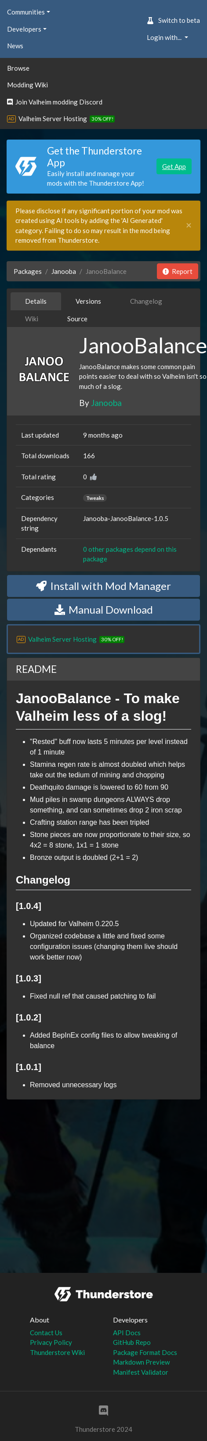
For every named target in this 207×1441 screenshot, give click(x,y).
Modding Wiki (27, 85)
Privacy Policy (51, 1342)
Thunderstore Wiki (57, 1352)
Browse (18, 68)
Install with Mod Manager (103, 585)
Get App (174, 166)
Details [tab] (36, 301)
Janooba (63, 271)
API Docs (127, 1333)
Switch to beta (173, 20)
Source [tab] (77, 319)
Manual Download (103, 609)
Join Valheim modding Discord (54, 102)
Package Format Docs (145, 1352)
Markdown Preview (141, 1362)
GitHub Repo (132, 1342)
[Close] (189, 225)
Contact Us (46, 1333)
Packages (28, 271)
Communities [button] (26, 12)
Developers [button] (24, 29)
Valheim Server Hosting (52, 118)
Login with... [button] (165, 37)
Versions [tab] (88, 301)
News (15, 46)
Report (177, 271)
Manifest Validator (140, 1372)
